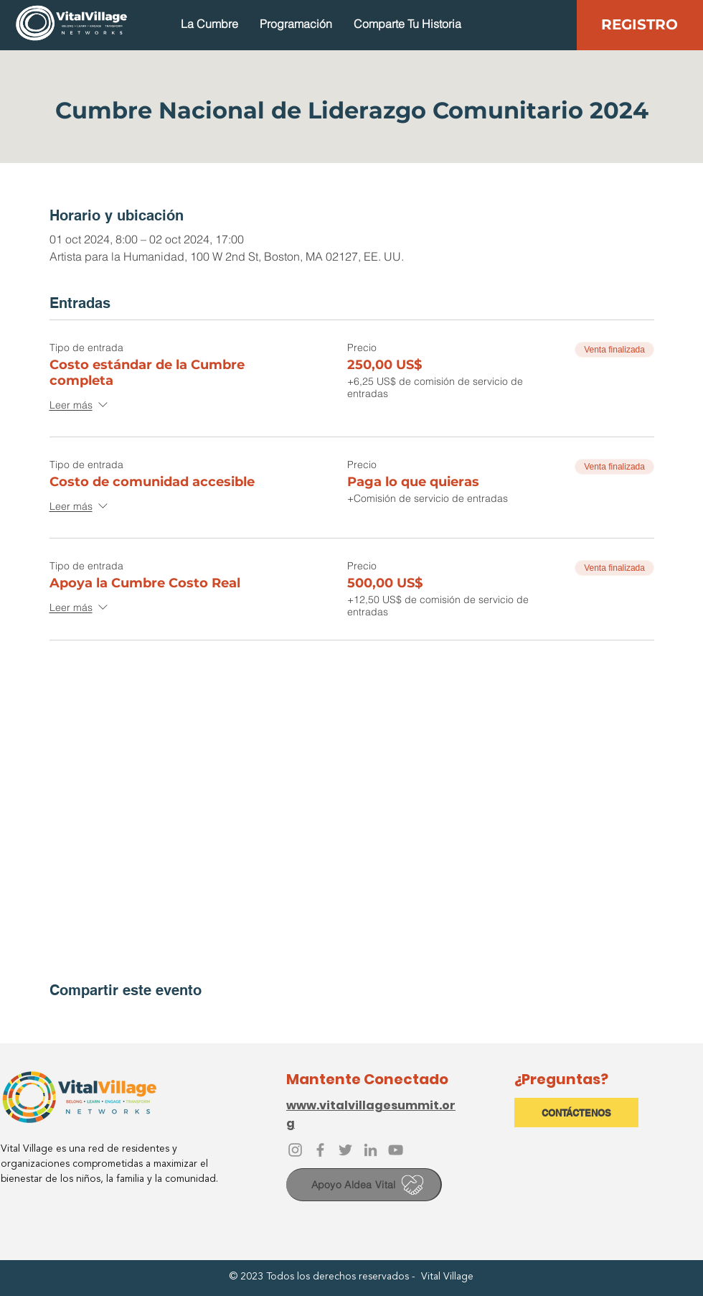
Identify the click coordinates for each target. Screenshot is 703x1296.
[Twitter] (345, 1150)
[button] (209, 24)
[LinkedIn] (370, 1150)
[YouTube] (396, 1150)
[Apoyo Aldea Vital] (364, 1184)
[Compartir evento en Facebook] (56, 1020)
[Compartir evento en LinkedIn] (126, 1020)
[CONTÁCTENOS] (576, 1112)
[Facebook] (320, 1150)
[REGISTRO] (639, 24)
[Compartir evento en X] (91, 1020)
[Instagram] (295, 1150)
